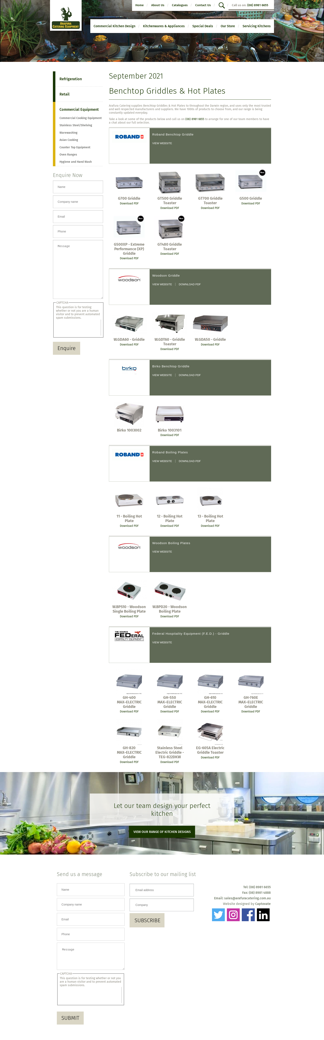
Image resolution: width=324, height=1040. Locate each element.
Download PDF (129, 203)
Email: (219, 898)
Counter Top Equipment (75, 147)
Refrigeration (71, 79)
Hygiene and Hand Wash (76, 162)
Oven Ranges (68, 154)
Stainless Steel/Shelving (76, 125)
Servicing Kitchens (257, 26)
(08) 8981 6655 (257, 5)
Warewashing (68, 132)
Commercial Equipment (79, 109)
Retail (64, 94)
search (222, 5)
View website (162, 143)
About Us (157, 5)
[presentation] (78, 337)
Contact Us (203, 5)
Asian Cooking (69, 140)
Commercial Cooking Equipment (81, 118)
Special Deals (202, 26)
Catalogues (180, 5)
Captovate (263, 904)
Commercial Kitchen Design (114, 26)
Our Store (228, 26)
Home (139, 5)
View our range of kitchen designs (162, 832)
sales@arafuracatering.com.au (247, 898)
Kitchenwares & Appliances (164, 26)
